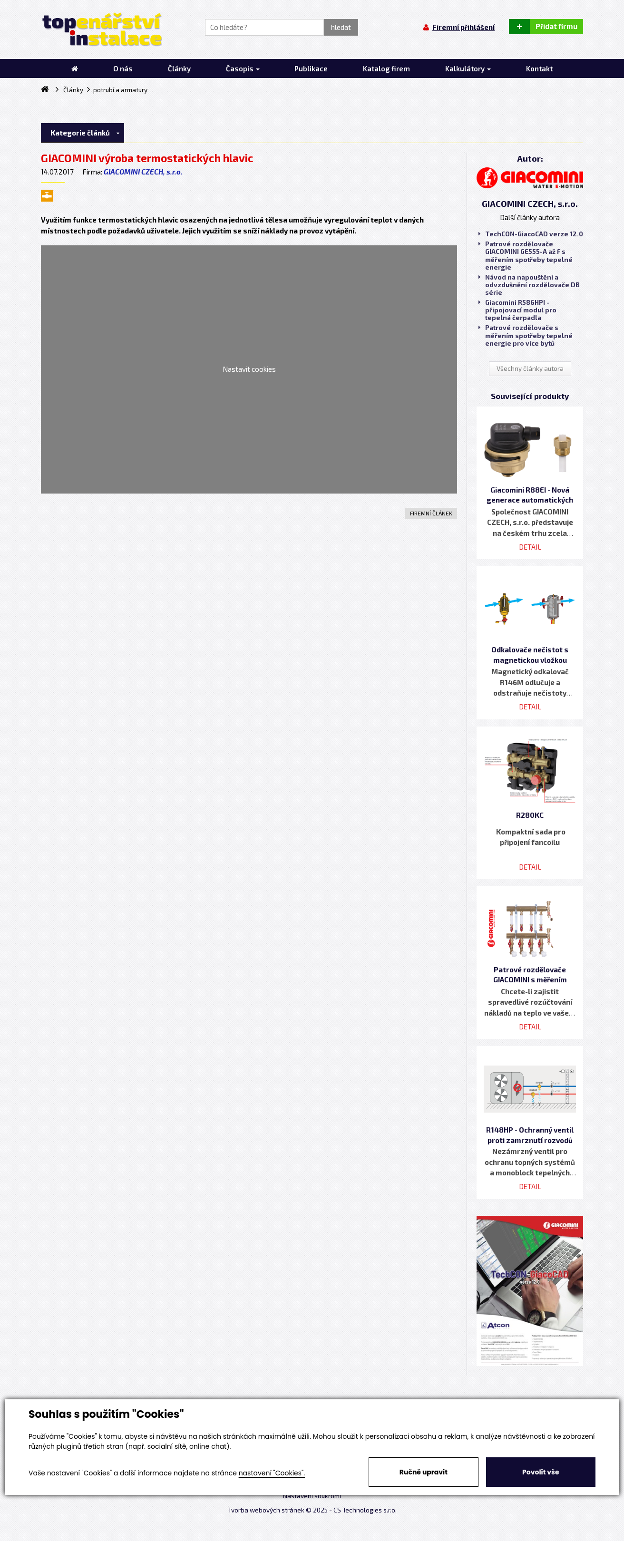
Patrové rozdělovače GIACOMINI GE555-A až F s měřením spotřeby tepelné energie (525, 255)
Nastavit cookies (249, 369)
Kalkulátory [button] (468, 68)
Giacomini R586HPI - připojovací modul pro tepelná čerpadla (517, 310)
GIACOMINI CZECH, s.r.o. (143, 171)
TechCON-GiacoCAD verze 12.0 (530, 234)
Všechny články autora (530, 368)
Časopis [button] (243, 68)
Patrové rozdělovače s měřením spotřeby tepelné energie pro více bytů (525, 335)
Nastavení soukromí (312, 1496)
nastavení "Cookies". (272, 1473)
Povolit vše (540, 1472)
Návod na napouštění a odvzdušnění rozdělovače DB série (529, 284)
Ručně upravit (424, 1472)
